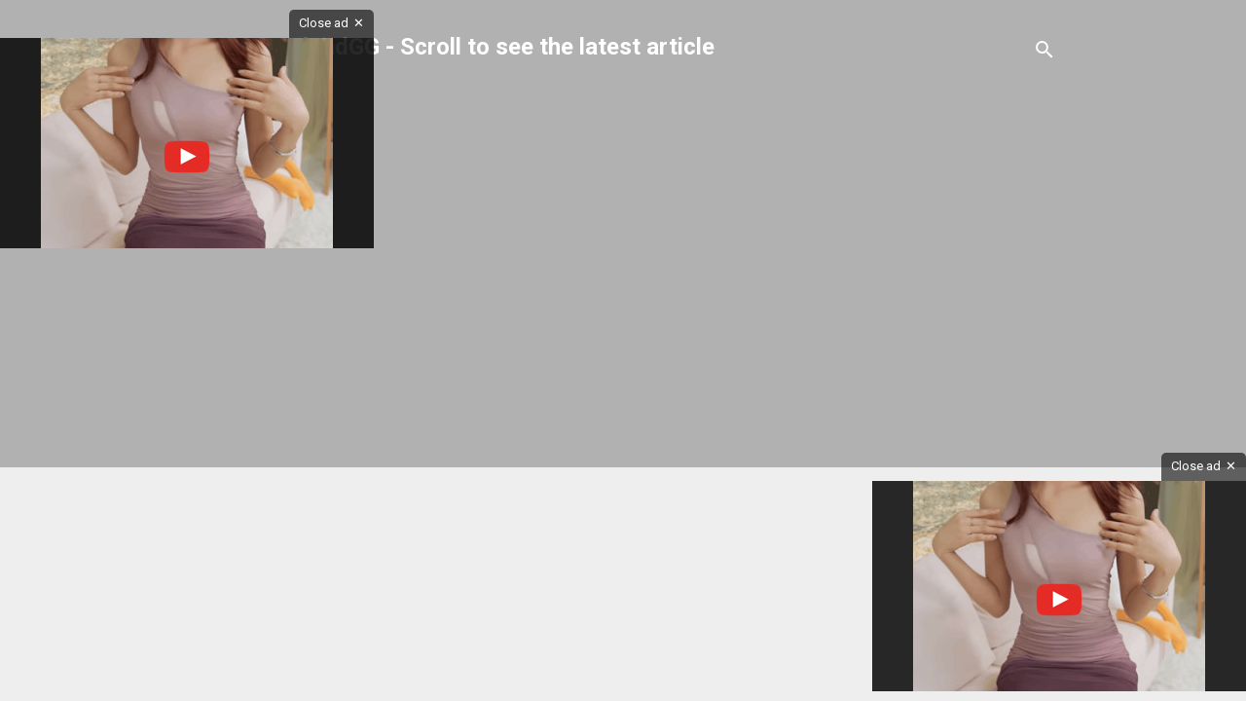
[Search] (1044, 53)
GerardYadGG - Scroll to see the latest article (476, 46)
